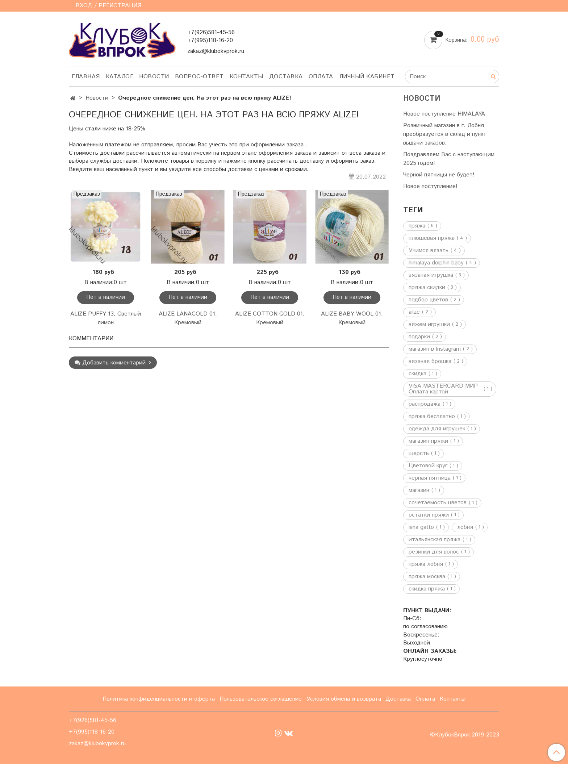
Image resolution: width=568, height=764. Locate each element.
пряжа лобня (426, 564)
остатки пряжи (429, 515)
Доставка (286, 76)
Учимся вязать (428, 251)
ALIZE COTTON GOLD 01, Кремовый (270, 318)
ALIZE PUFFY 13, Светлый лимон (105, 318)
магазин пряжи (428, 441)
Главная (86, 76)
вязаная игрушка (431, 275)
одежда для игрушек (437, 429)
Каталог (120, 76)
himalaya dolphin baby (436, 263)
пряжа (417, 226)
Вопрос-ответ (199, 76)
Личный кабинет (367, 76)
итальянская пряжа (434, 540)
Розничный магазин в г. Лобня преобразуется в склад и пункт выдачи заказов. (444, 134)
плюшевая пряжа (432, 238)
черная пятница (430, 478)
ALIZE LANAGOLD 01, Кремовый (188, 318)
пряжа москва (427, 577)
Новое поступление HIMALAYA (444, 114)
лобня (465, 527)
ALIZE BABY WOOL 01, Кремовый (352, 318)
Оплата (321, 76)
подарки (419, 337)
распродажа (424, 404)
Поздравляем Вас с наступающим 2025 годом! (448, 158)
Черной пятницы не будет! (439, 175)
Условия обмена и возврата (343, 699)
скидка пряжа (427, 589)
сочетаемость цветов (438, 503)
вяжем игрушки (429, 324)
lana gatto (421, 527)
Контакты (246, 76)
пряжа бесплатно (432, 416)
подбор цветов (428, 300)
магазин (419, 490)
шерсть (419, 453)
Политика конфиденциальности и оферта (159, 699)
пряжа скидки (427, 288)
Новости (154, 76)
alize (414, 312)
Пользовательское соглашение (261, 699)
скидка (417, 374)
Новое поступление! (430, 186)
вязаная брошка (430, 361)
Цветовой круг (428, 466)
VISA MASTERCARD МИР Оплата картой (443, 389)
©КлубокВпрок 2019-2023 (464, 735)
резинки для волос (434, 552)
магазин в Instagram (435, 349)
